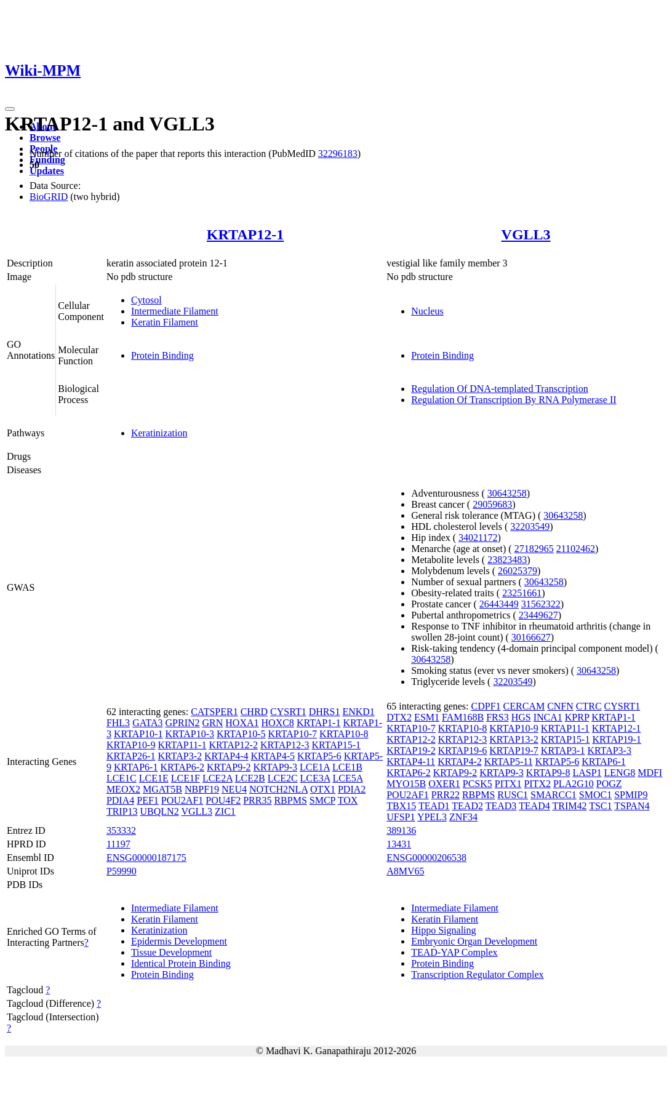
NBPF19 (202, 789)
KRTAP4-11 (410, 761)
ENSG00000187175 (146, 857)
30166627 (531, 637)
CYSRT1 (288, 711)
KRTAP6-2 (182, 767)
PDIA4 (120, 800)
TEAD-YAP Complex (454, 952)
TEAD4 (534, 806)
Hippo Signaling (443, 930)
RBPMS (290, 800)
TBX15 (401, 806)
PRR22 (445, 795)
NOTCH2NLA (278, 789)
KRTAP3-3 (609, 750)
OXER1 (444, 783)
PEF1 (148, 800)
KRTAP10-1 (138, 734)
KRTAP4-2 (460, 761)
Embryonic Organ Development (474, 941)
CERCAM (524, 706)
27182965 (534, 548)
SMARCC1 (553, 795)
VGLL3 (526, 234)
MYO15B (406, 783)
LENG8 (620, 772)
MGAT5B (162, 789)
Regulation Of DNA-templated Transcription (499, 388)
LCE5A (347, 778)
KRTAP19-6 (462, 750)
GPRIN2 (183, 723)
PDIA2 (352, 789)
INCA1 (548, 717)
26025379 (517, 571)
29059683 (492, 504)
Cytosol (146, 300)
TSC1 (600, 806)
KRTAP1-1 (319, 723)
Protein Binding (162, 355)
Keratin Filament (164, 322)
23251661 (522, 593)
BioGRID (49, 196)
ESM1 (426, 717)
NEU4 (234, 789)
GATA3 (147, 723)
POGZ (609, 783)
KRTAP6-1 (136, 767)
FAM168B (463, 717)
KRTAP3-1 (563, 750)
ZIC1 (225, 811)
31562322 (541, 604)
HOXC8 (278, 723)
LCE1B (347, 767)
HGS (521, 717)
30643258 (507, 493)
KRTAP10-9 (131, 745)
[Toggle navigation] (10, 109)
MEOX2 (123, 789)
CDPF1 (486, 706)
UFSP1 (400, 817)
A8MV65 (405, 871)
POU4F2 (223, 800)
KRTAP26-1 (131, 756)
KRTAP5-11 (508, 761)
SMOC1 (595, 795)
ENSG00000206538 (426, 857)
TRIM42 (569, 806)
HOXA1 (241, 723)
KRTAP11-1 (182, 745)
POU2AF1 (182, 800)
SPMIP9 (630, 795)
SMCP (322, 800)
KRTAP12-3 (285, 745)
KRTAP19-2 (411, 750)
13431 (398, 844)
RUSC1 (512, 795)
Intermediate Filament (174, 311)
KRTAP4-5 (273, 756)
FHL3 (118, 723)
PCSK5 (477, 783)
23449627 (538, 615)
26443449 (499, 604)
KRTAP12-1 (245, 234)
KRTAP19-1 (616, 739)
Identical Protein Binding (181, 963)
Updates (47, 171)
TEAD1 (434, 806)
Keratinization (159, 433)
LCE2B (250, 778)
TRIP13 (122, 811)
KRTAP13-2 (513, 739)
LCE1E (154, 778)
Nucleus (427, 311)
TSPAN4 (631, 806)
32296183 (338, 153)
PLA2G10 (573, 783)
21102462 (575, 548)
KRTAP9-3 (276, 767)
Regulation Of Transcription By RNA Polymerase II (513, 399)
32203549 (530, 526)
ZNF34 (463, 817)
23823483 (507, 559)
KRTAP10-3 (189, 734)
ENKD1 (358, 711)
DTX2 (399, 717)
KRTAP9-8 (548, 772)
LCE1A (315, 767)
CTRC (589, 706)
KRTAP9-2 (229, 767)
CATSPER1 (214, 711)
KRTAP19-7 (513, 750)
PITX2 (537, 783)
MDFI (650, 772)
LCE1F (185, 778)
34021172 (477, 537)
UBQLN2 (159, 811)
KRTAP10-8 (344, 734)
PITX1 (508, 783)
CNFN (560, 706)
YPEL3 (432, 817)
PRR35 (257, 800)
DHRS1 (324, 711)
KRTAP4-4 (226, 756)
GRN (212, 723)
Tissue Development (171, 952)
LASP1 (586, 772)
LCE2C (283, 778)
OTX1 (322, 789)
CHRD (254, 711)
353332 (121, 830)
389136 (401, 830)
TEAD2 (467, 806)
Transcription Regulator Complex (477, 974)
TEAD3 (501, 806)
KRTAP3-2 (180, 756)
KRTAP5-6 (319, 756)
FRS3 (497, 717)
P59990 (121, 871)
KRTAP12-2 (233, 745)
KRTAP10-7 (293, 734)
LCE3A (315, 778)
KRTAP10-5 (241, 734)
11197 (118, 844)
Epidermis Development (179, 941)
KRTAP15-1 (336, 745)
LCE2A (217, 778)
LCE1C (121, 778)
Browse (45, 137)
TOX (348, 800)
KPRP (577, 717)
